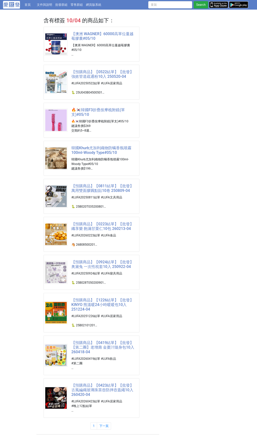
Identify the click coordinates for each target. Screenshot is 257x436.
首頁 (30, 4)
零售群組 (77, 5)
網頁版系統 (93, 5)
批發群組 (61, 5)
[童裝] (170, 4)
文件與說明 (44, 5)
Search (201, 5)
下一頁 (104, 426)
